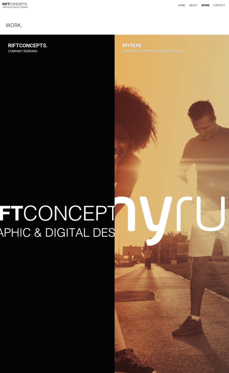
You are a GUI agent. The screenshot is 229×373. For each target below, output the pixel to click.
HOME (181, 5)
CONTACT (219, 5)
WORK (205, 5)
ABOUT (193, 5)
